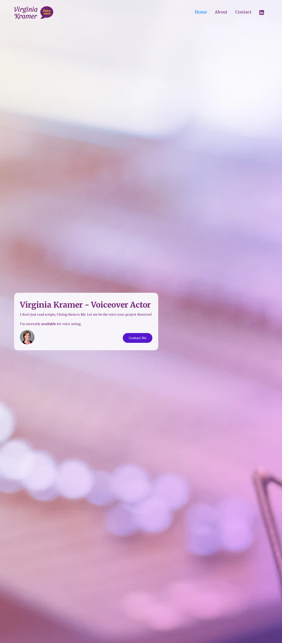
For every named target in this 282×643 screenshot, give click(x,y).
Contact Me (137, 338)
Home (201, 12)
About (221, 12)
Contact (243, 12)
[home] (33, 13)
